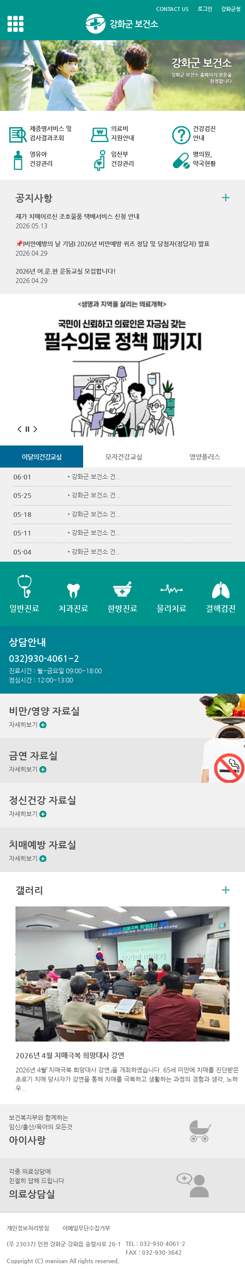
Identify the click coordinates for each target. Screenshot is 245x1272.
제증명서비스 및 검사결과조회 (51, 133)
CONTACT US (172, 9)
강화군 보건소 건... (96, 476)
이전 (19, 429)
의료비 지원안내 (122, 133)
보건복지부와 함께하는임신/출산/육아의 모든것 (41, 1130)
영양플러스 (204, 456)
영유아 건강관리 (41, 159)
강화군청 (231, 9)
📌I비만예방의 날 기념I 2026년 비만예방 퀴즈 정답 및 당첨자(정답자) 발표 (112, 243)
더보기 (226, 197)
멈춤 (27, 429)
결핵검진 (221, 608)
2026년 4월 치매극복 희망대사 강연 (69, 1055)
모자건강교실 (123, 456)
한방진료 (122, 608)
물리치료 (172, 608)
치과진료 (73, 608)
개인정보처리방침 (28, 1228)
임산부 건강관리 (122, 159)
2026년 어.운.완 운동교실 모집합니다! (65, 271)
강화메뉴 (15, 24)
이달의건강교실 (41, 456)
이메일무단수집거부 (86, 1228)
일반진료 (24, 608)
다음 (35, 429)
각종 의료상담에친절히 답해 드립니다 (36, 1184)
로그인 (205, 9)
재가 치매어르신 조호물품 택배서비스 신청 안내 (77, 216)
